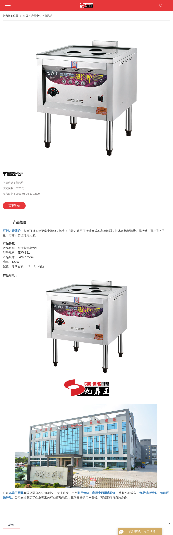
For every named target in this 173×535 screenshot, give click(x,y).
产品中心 (36, 15)
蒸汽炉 (48, 15)
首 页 (25, 15)
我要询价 (14, 205)
